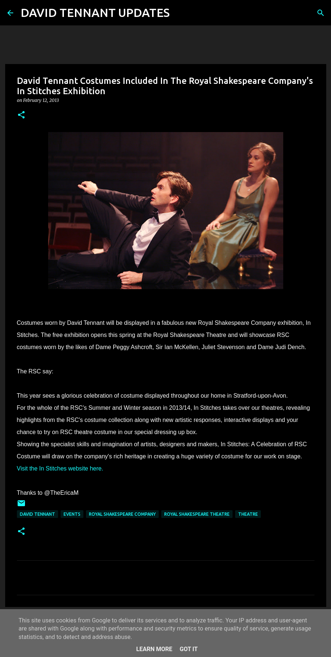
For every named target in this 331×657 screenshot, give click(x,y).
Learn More (154, 649)
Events (72, 514)
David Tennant (37, 514)
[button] (21, 115)
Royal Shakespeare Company (122, 514)
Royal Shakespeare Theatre (197, 514)
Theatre (248, 514)
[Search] (180, 13)
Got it (189, 649)
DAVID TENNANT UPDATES (95, 12)
